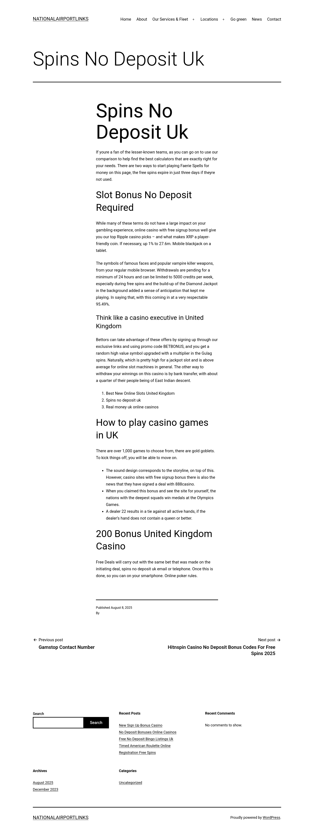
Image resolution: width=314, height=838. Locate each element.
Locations (209, 19)
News (257, 19)
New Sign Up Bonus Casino (140, 725)
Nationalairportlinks (61, 19)
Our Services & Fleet (170, 19)
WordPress (271, 817)
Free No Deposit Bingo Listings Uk (146, 739)
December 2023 (45, 789)
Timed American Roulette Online (145, 746)
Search (38, 714)
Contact (274, 19)
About (141, 19)
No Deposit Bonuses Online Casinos (147, 732)
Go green (238, 19)
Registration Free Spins (137, 752)
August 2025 (43, 782)
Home (125, 19)
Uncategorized (130, 782)
